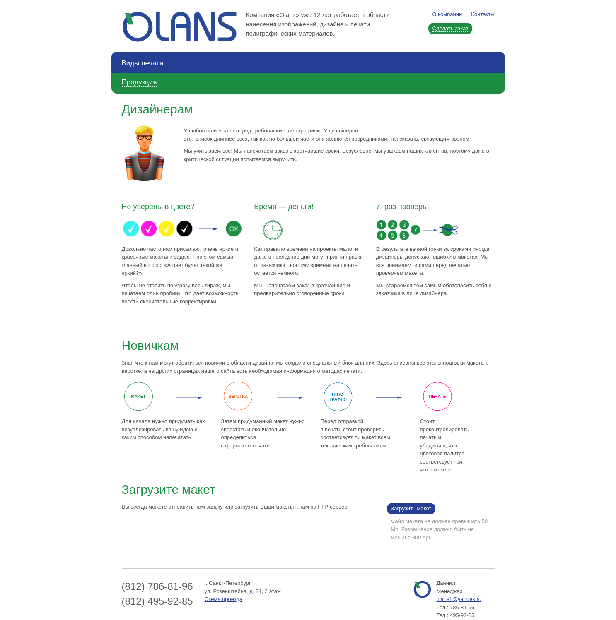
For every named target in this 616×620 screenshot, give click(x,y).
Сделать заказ (450, 28)
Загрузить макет (411, 508)
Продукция (139, 82)
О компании (447, 14)
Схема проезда (224, 599)
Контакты (482, 14)
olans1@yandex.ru (459, 599)
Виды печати (143, 63)
